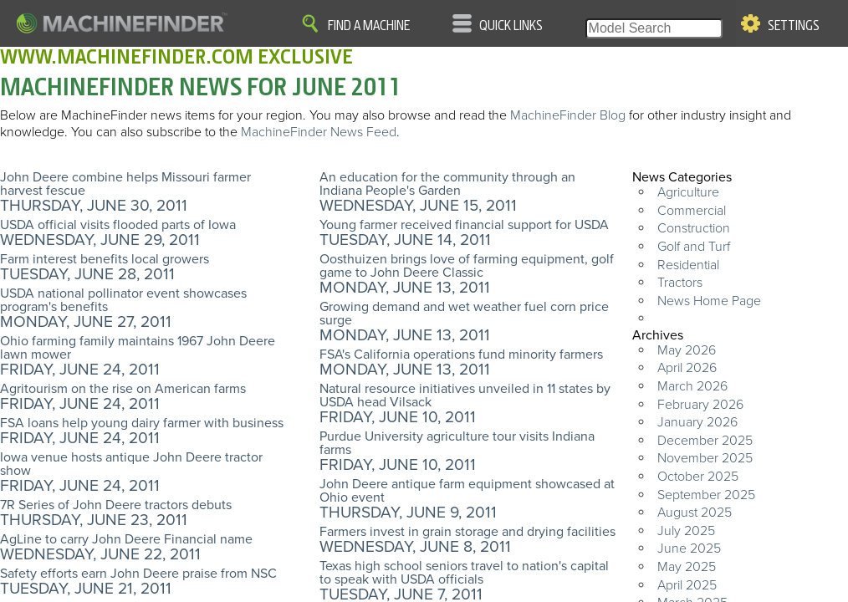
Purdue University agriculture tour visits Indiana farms (457, 443)
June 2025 (689, 548)
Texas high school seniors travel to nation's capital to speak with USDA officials (464, 573)
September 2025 (706, 495)
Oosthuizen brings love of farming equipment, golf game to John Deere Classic (466, 266)
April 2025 (687, 585)
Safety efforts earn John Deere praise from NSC (138, 573)
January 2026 (697, 422)
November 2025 (705, 458)
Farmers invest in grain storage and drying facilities (467, 531)
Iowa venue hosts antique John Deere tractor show (131, 464)
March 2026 (692, 386)
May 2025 (686, 567)
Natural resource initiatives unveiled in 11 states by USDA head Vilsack (464, 395)
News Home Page (709, 301)
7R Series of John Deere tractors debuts (116, 505)
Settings (794, 26)
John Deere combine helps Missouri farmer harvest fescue (125, 184)
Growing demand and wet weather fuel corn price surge (464, 313)
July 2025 (686, 531)
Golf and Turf (693, 246)
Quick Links (511, 26)
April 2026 (687, 368)
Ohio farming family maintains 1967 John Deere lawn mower (137, 348)
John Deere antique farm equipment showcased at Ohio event (467, 491)
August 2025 (694, 512)
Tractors (679, 282)
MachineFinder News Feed (318, 132)
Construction (693, 228)
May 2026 (686, 350)
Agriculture (688, 192)
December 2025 (705, 440)
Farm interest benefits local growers (104, 259)
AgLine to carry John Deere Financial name (126, 539)
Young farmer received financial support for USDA (464, 225)
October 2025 (697, 476)
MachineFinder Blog (568, 115)
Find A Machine (369, 26)
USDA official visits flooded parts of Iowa (118, 225)
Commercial (691, 210)
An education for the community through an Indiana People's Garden (447, 184)
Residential (688, 265)
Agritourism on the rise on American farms (123, 388)
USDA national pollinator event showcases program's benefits (123, 300)
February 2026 (700, 404)
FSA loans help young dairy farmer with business (142, 423)
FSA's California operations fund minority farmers (461, 354)
